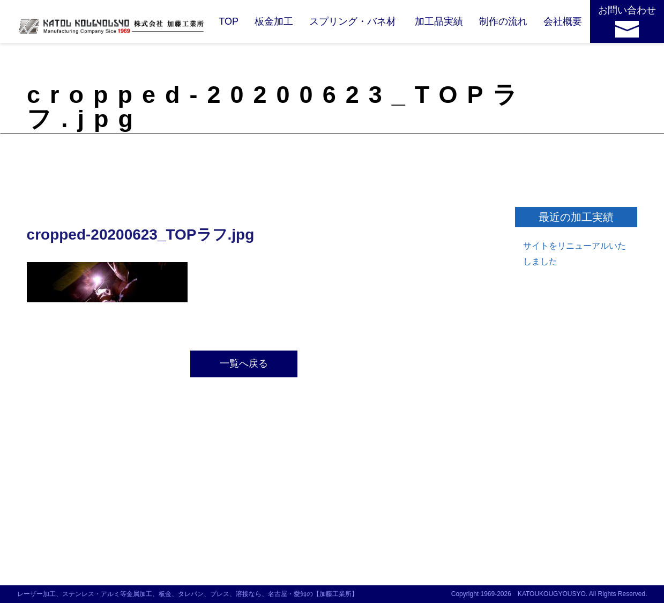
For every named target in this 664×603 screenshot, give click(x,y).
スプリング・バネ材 (352, 21)
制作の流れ (503, 21)
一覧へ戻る (244, 363)
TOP (228, 21)
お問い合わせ (627, 10)
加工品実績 (439, 21)
